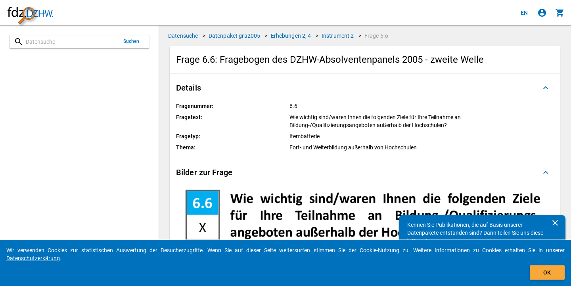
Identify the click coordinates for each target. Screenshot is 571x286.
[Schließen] (555, 223)
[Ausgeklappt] (546, 88)
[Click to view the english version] (524, 13)
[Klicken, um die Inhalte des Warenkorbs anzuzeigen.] (560, 13)
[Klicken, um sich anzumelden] (542, 13)
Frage (376, 36)
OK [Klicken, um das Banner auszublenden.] (547, 272)
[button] (365, 88)
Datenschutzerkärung (33, 258)
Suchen (131, 41)
